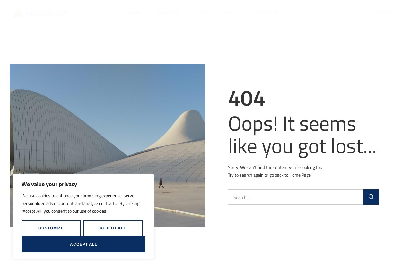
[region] (83, 216)
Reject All (113, 228)
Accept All (83, 244)
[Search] (371, 197)
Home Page (300, 174)
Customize (51, 228)
